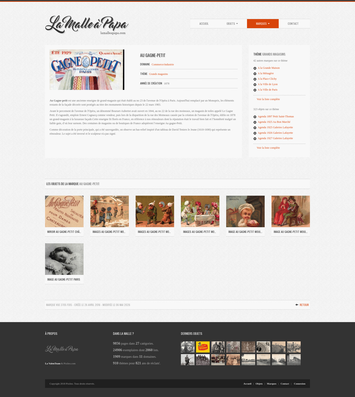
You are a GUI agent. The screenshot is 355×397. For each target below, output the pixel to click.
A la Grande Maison (266, 67)
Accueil (204, 23)
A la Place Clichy (265, 78)
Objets (232, 23)
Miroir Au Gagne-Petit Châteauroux (64, 232)
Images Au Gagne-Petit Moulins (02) (155, 232)
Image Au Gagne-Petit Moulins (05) (291, 232)
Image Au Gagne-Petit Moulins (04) (245, 232)
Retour (302, 305)
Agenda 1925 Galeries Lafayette (273, 127)
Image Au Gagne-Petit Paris (63, 279)
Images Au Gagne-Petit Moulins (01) (110, 232)
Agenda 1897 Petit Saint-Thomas (273, 116)
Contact (293, 23)
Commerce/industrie (163, 64)
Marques (263, 23)
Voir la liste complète (268, 99)
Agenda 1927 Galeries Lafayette (273, 138)
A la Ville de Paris (265, 89)
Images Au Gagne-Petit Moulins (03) (200, 232)
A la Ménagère (263, 73)
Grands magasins (158, 74)
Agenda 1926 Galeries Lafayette (273, 132)
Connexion (299, 383)
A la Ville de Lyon (265, 84)
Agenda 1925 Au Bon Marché (271, 121)
